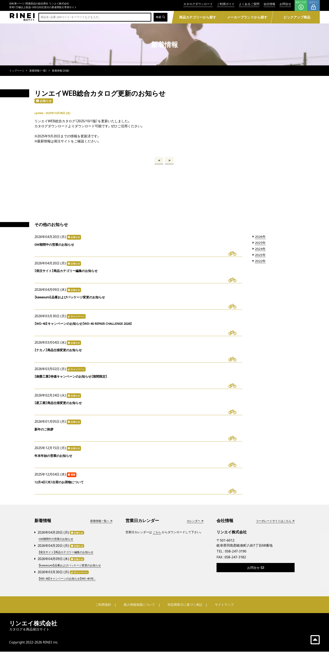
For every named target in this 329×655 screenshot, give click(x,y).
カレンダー (194, 525)
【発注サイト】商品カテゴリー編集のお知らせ (68, 556)
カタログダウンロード (198, 4)
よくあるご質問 (249, 4)
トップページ (16, 70)
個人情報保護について (140, 608)
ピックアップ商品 (296, 17)
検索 (160, 17)
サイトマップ (222, 608)
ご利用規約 (105, 608)
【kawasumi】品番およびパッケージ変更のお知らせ (72, 569)
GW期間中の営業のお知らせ (57, 543)
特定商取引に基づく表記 (184, 608)
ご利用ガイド (226, 4)
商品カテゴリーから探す (197, 17)
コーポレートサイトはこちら (274, 525)
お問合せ (285, 4)
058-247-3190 (235, 555)
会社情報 (269, 4)
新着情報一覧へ (100, 525)
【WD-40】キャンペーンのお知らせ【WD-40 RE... (70, 582)
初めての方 (301, 5)
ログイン (313, 5)
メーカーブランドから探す (247, 17)
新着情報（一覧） (38, 70)
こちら (157, 536)
